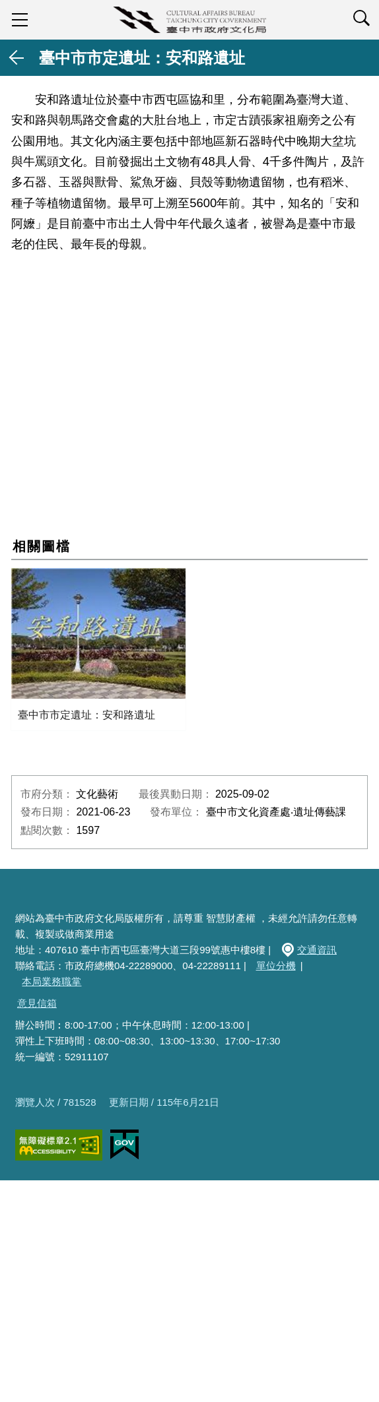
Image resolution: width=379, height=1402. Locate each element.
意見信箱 (37, 1003)
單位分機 (276, 965)
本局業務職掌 (51, 981)
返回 (17, 58)
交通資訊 (317, 949)
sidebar (20, 20)
